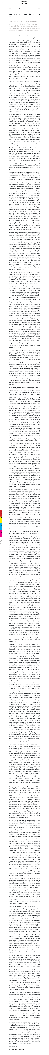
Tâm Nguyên (21, 1049)
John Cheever (16, 23)
